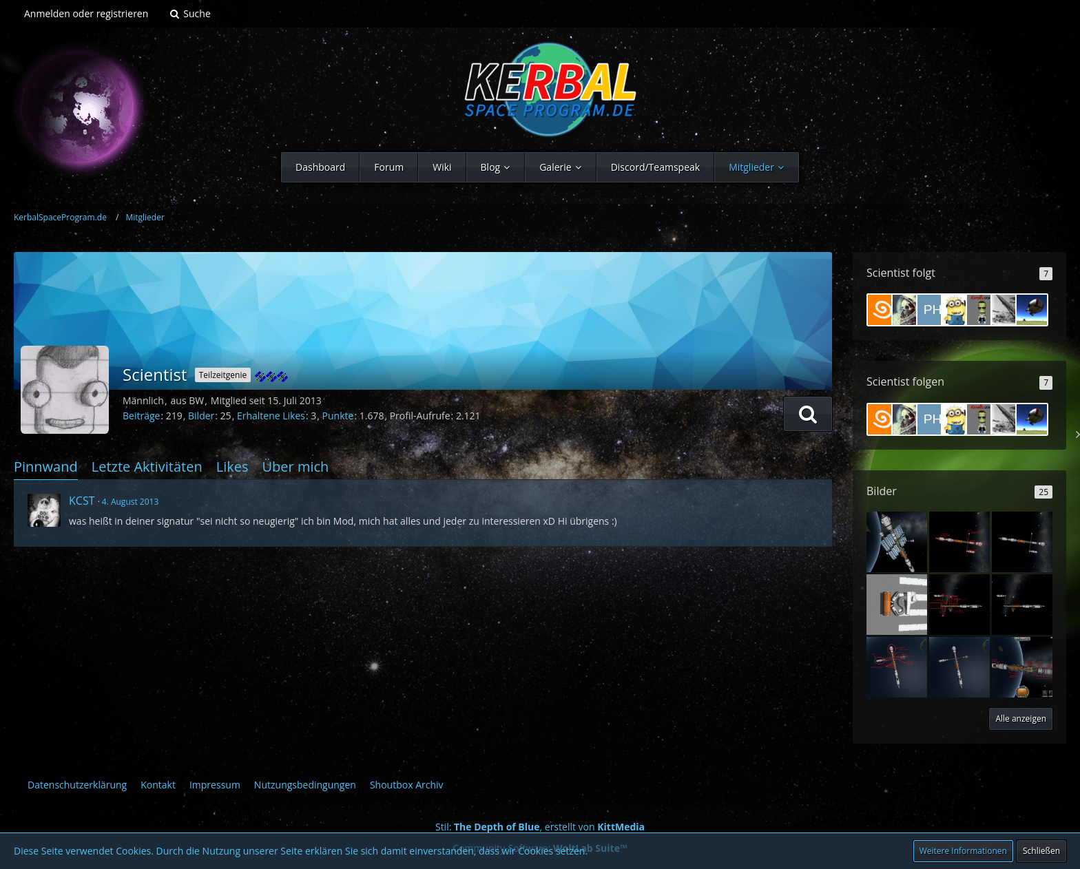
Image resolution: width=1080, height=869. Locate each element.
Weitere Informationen (963, 851)
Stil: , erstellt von (540, 826)
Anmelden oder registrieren (86, 13)
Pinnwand (46, 466)
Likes (232, 466)
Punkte (338, 415)
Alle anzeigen (1020, 718)
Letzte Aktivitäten (147, 466)
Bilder (201, 415)
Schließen (1041, 851)
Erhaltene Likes (271, 415)
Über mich (295, 466)
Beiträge (141, 415)
